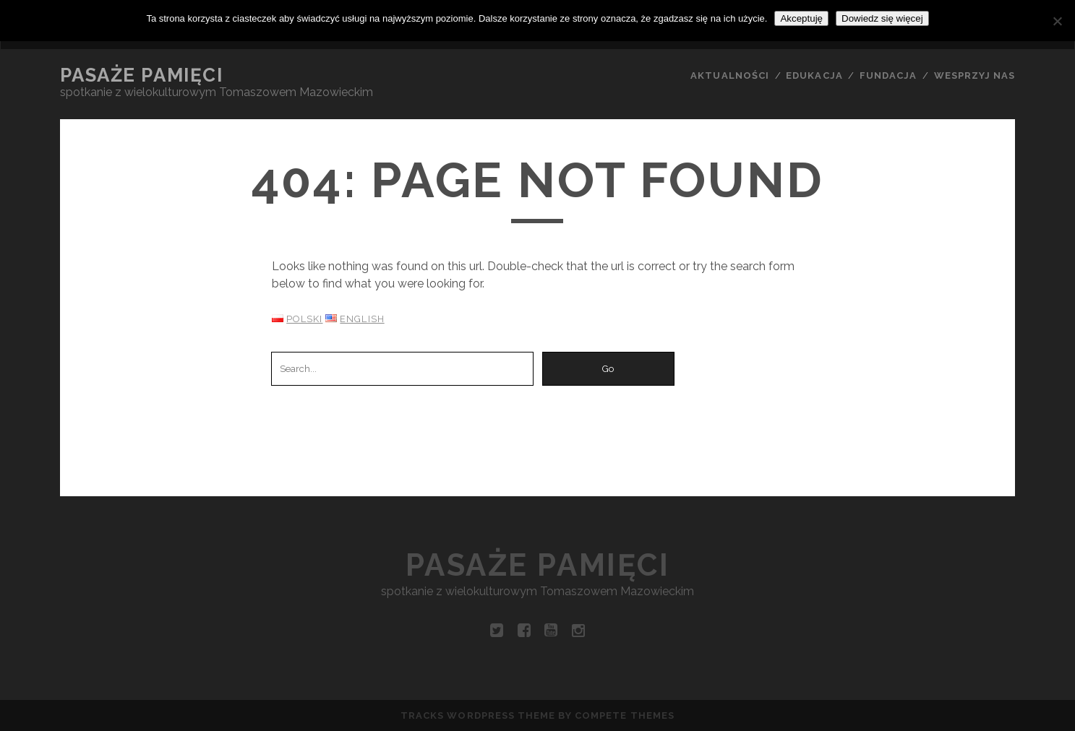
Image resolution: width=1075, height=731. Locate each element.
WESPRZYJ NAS (975, 75)
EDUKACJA (814, 75)
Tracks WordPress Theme (478, 715)
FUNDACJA (888, 75)
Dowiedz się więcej (882, 18)
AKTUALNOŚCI (729, 75)
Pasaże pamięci (141, 75)
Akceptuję (801, 18)
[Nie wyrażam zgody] (1057, 21)
